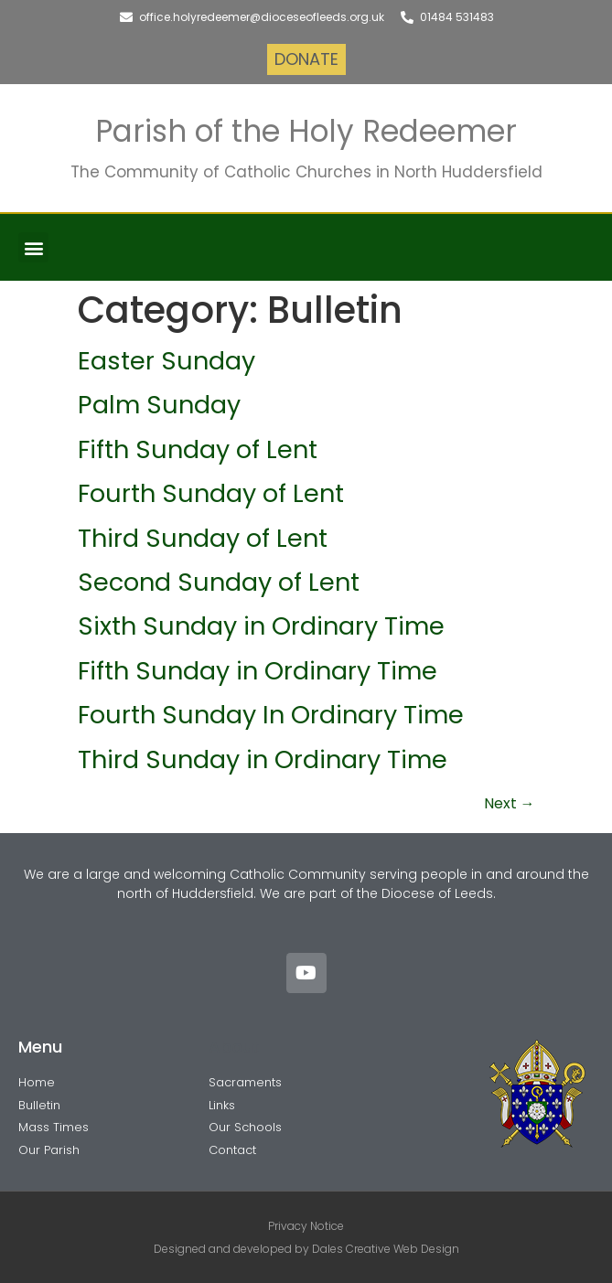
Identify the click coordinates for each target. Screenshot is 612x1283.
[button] (33, 247)
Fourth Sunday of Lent (211, 493)
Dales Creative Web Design (385, 1248)
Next (509, 803)
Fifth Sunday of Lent (197, 449)
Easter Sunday (166, 361)
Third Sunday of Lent (202, 538)
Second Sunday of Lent (219, 582)
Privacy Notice (306, 1226)
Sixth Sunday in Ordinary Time (261, 626)
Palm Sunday (159, 405)
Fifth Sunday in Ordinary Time (257, 671)
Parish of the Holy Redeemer (306, 131)
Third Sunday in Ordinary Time (262, 759)
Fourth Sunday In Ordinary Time (271, 715)
